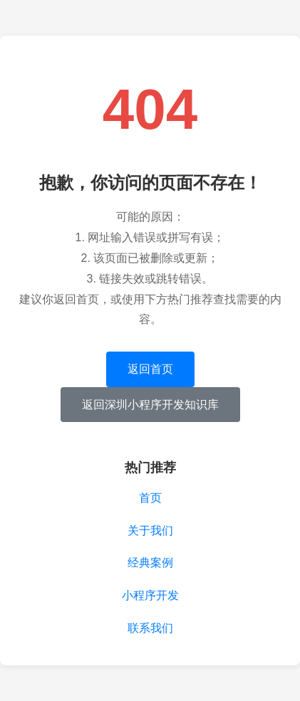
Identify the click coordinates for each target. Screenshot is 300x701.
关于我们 (150, 531)
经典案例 (150, 563)
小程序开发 (150, 595)
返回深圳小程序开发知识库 (150, 405)
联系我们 (150, 628)
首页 (150, 498)
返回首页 (150, 369)
